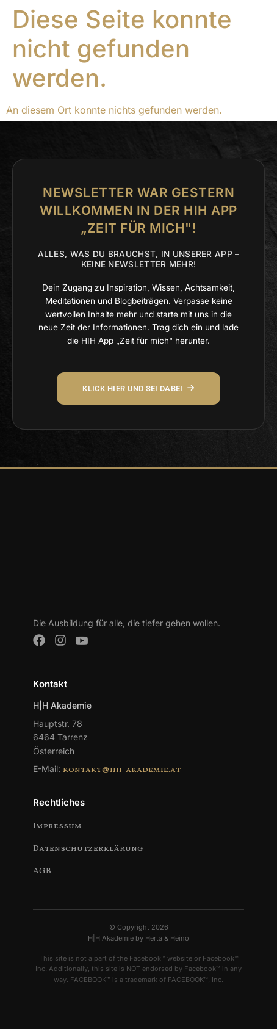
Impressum (57, 826)
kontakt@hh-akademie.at (122, 770)
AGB (42, 871)
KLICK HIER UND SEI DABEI (138, 388)
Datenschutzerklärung (88, 848)
